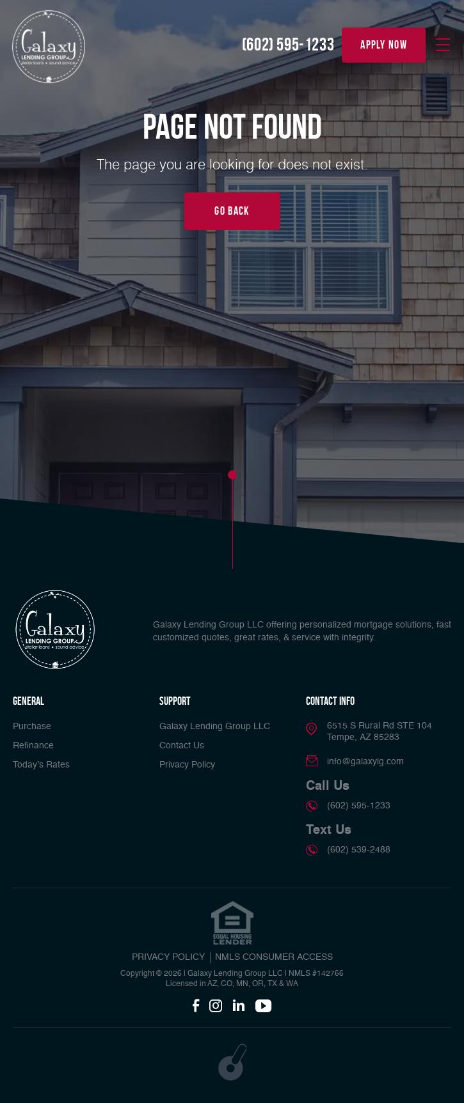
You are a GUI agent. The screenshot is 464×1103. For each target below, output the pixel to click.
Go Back (231, 210)
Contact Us (181, 745)
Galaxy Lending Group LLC (214, 726)
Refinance (33, 745)
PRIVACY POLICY (168, 957)
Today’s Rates (41, 764)
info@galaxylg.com (365, 761)
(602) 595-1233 (288, 44)
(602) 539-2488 (358, 849)
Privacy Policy (187, 764)
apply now (383, 44)
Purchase (32, 726)
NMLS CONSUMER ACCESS (274, 957)
